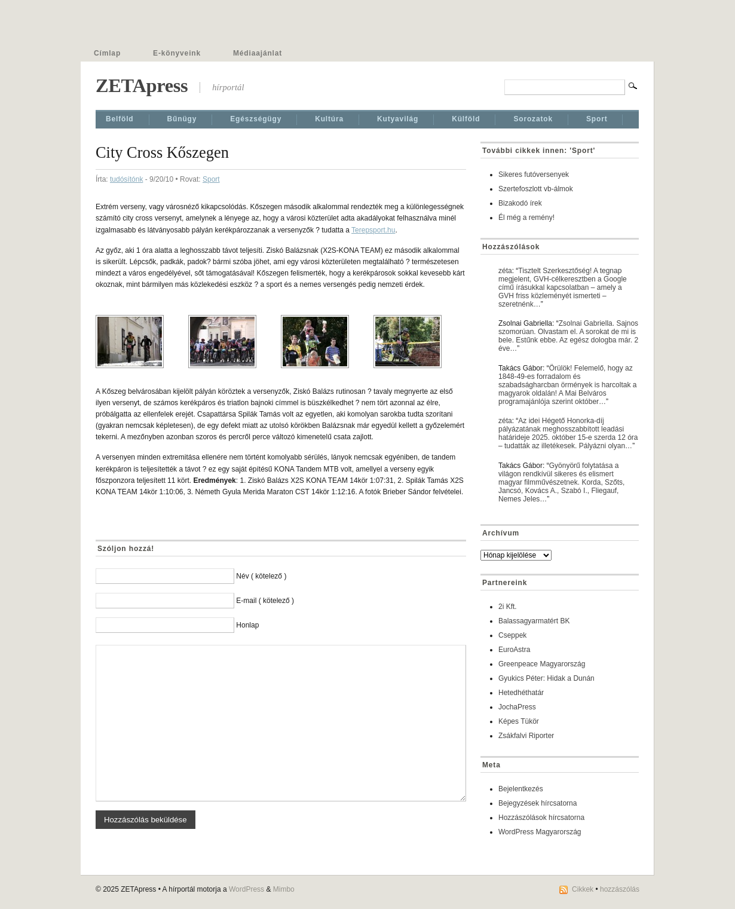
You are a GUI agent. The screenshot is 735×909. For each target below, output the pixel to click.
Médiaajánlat (257, 53)
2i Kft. (507, 606)
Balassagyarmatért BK (533, 621)
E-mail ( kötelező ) (265, 600)
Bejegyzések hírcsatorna (537, 803)
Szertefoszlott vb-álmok (535, 189)
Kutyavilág (397, 119)
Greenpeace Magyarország (541, 664)
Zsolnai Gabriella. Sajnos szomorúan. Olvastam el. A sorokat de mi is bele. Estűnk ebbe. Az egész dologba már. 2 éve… (568, 336)
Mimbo (284, 889)
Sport (597, 119)
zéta (505, 271)
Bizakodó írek (520, 203)
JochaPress (517, 707)
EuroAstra (514, 649)
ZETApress (142, 85)
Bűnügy (182, 119)
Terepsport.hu (373, 230)
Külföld (466, 119)
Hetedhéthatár (521, 692)
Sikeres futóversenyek (533, 174)
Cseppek (512, 635)
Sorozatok (533, 119)
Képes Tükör (518, 721)
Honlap (247, 625)
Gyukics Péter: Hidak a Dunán (546, 678)
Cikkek (582, 889)
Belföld (120, 119)
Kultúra (329, 119)
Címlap (107, 53)
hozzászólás (619, 889)
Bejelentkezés (520, 789)
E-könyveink (177, 53)
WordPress (246, 889)
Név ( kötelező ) (261, 576)
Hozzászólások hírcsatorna (541, 817)
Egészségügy (255, 119)
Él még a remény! (526, 217)
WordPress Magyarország (539, 832)
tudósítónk (126, 179)
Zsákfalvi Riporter (526, 736)
